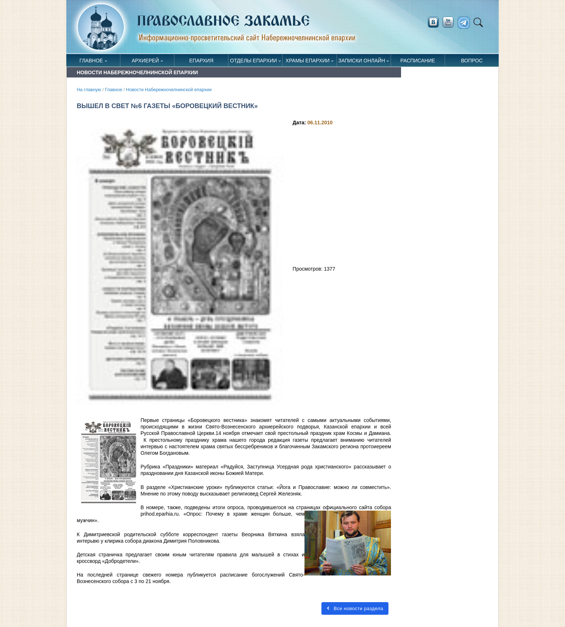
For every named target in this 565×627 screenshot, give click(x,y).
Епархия (201, 60)
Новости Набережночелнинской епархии (169, 89)
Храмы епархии (308, 60)
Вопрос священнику (472, 62)
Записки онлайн (361, 60)
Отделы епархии (253, 60)
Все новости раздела (355, 608)
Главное (91, 60)
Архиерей (145, 60)
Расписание (417, 60)
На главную (89, 89)
